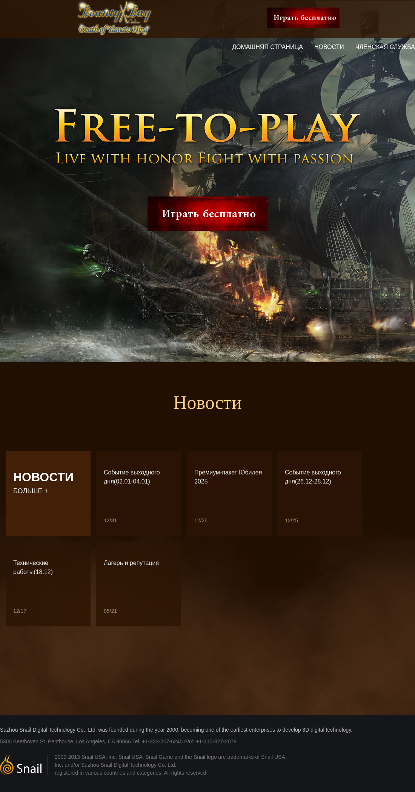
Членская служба (385, 47)
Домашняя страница (267, 47)
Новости (329, 47)
